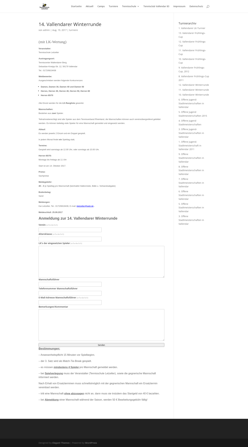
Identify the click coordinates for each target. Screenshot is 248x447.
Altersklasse (51, 233)
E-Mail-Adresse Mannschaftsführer (63, 297)
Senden (101, 345)
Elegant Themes (61, 442)
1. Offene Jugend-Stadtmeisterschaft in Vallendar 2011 (190, 145)
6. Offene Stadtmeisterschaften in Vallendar (191, 195)
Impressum (179, 6)
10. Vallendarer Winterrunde (194, 94)
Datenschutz (196, 6)
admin (46, 30)
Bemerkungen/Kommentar (53, 306)
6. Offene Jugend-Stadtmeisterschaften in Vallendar (191, 103)
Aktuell (89, 6)
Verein (48, 224)
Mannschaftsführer (49, 279)
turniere (73, 30)
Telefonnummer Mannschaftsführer (58, 288)
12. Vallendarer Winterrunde (194, 84)
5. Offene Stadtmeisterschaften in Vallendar (191, 207)
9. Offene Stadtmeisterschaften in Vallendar (191, 158)
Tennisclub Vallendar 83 (156, 6)
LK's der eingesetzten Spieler (60, 243)
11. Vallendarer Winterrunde (194, 89)
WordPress (91, 442)
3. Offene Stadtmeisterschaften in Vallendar (191, 220)
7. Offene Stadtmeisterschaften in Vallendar (191, 182)
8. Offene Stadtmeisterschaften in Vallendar (191, 170)
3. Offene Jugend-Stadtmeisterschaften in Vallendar (191, 133)
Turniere (113, 6)
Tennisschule (129, 6)
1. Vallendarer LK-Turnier (192, 28)
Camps (101, 6)
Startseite (76, 6)
